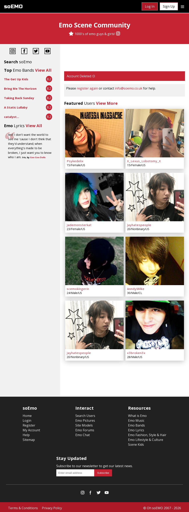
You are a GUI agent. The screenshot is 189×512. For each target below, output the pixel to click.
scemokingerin (78, 288)
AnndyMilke (136, 288)
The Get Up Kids (16, 79)
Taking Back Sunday (19, 98)
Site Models (84, 423)
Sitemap (29, 438)
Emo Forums (84, 428)
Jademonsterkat (79, 224)
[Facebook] (24, 51)
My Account (31, 428)
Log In (150, 6)
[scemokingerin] (94, 260)
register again (87, 88)
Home (27, 414)
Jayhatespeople (139, 224)
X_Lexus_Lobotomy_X (144, 161)
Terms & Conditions (23, 506)
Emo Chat (82, 433)
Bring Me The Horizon (20, 89)
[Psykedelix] (94, 133)
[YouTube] (47, 51)
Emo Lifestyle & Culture (145, 438)
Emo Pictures (85, 418)
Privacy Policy (52, 506)
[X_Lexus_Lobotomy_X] (154, 133)
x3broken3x (136, 351)
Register (29, 423)
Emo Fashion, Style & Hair (147, 433)
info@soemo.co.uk (128, 88)
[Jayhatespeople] (154, 196)
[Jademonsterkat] (94, 196)
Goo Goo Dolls (37, 157)
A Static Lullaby (15, 107)
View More (107, 103)
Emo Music (136, 418)
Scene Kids (136, 443)
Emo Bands (136, 423)
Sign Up (169, 6)
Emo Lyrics (136, 428)
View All (43, 70)
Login (27, 418)
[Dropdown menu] (182, 6)
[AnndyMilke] (154, 260)
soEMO (13, 6)
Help (26, 433)
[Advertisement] (124, 58)
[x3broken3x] (154, 323)
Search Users (85, 414)
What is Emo (137, 414)
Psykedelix (75, 161)
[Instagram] (118, 34)
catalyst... (11, 117)
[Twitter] (36, 51)
